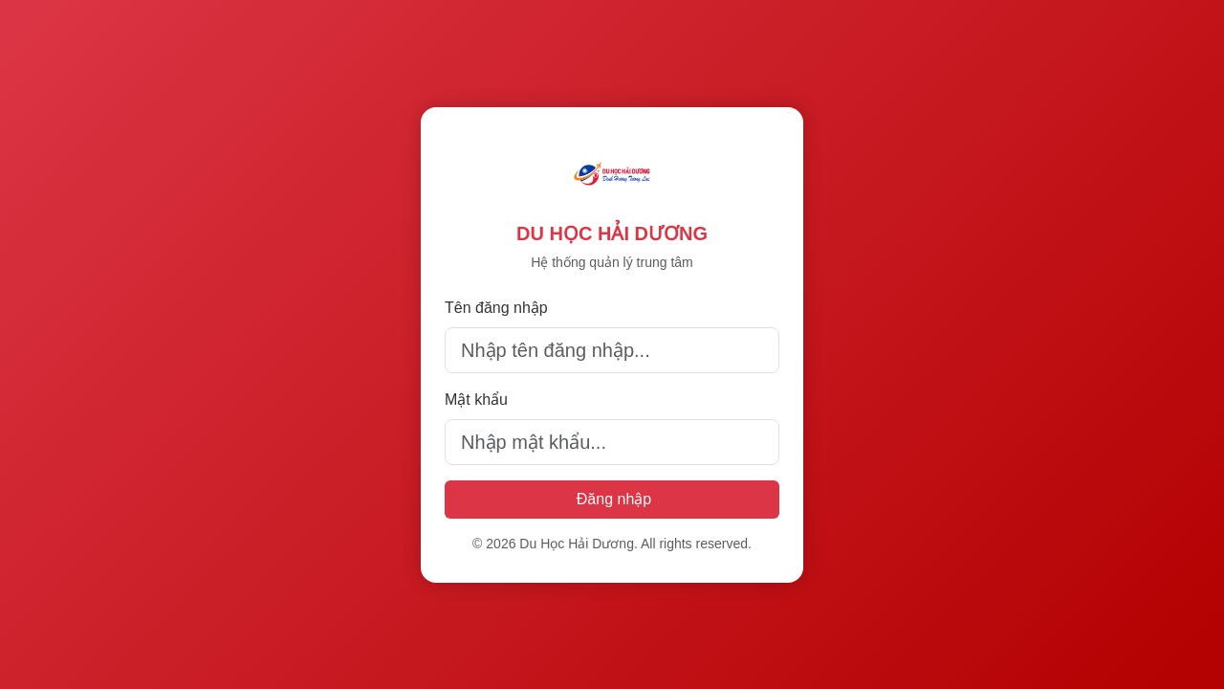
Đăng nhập (614, 499)
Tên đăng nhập (496, 308)
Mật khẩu (476, 399)
